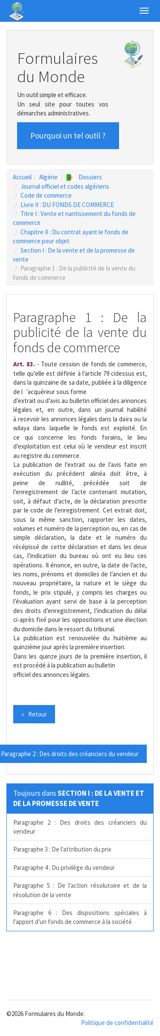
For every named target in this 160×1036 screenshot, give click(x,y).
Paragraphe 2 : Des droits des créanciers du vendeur (80, 826)
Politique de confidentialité (117, 1023)
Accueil (22, 177)
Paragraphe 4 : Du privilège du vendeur (64, 867)
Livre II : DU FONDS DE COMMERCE (67, 205)
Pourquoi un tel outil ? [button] (68, 135)
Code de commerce (46, 195)
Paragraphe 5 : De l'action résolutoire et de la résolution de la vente (80, 889)
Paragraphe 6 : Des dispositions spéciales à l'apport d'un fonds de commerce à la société (80, 917)
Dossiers (84, 177)
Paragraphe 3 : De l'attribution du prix (62, 849)
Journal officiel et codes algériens (64, 186)
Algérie (48, 177)
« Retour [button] (34, 714)
